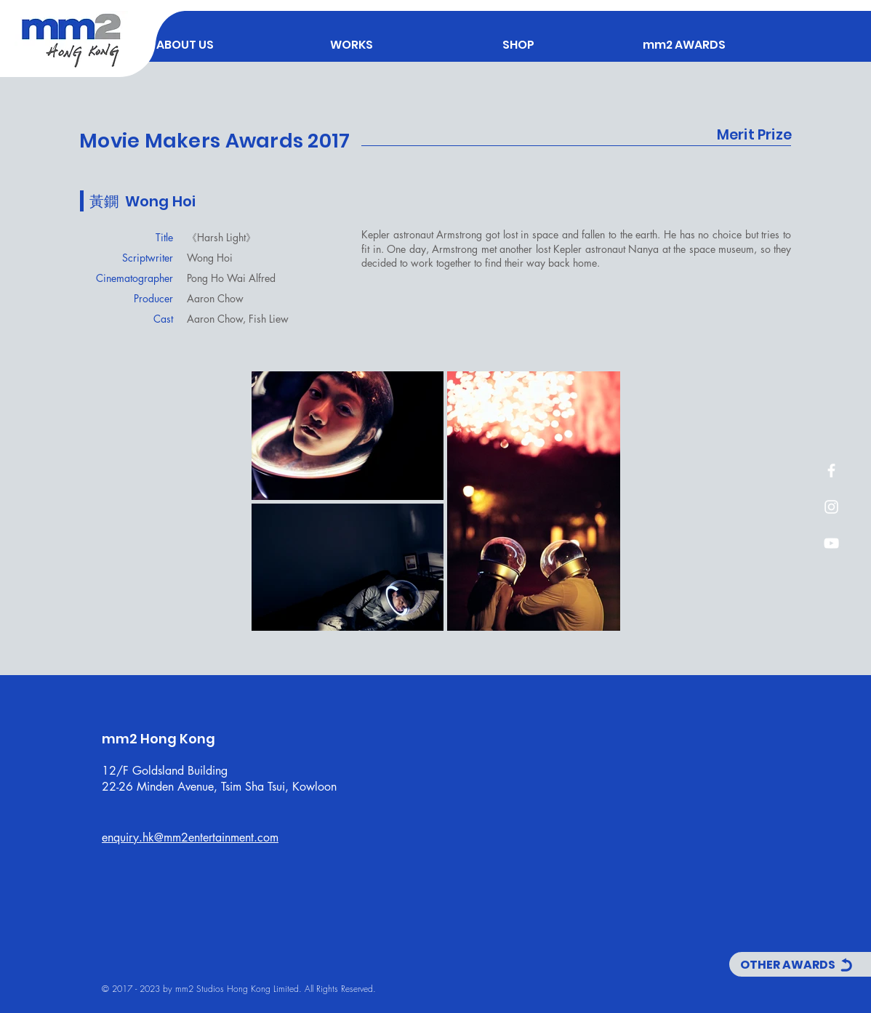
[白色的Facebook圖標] (831, 470)
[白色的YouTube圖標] (831, 543)
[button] (351, 38)
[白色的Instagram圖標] (831, 507)
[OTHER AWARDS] (800, 964)
